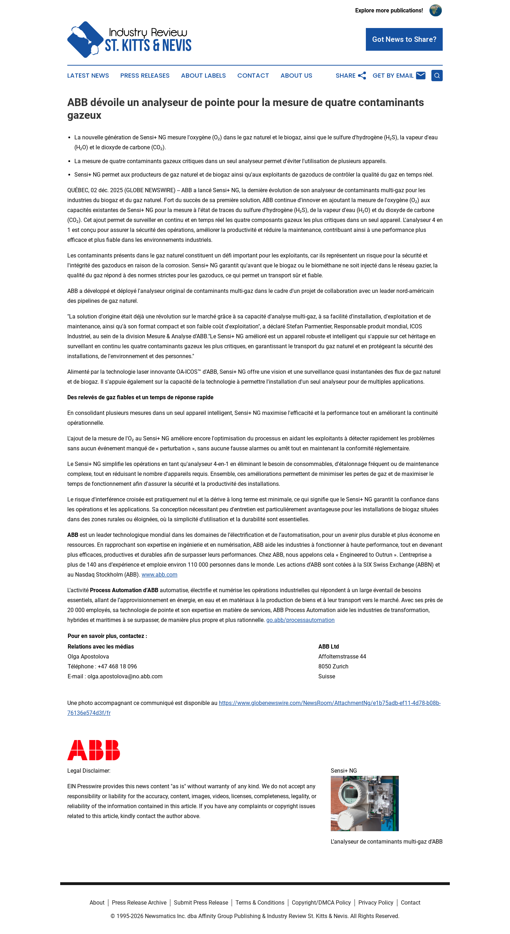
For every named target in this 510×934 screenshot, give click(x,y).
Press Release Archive (139, 902)
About (97, 902)
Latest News (88, 75)
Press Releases (145, 75)
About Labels (203, 75)
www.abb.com (159, 574)
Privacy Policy (375, 902)
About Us (296, 75)
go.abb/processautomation (300, 620)
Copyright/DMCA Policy (321, 902)
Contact (253, 75)
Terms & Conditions (260, 902)
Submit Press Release (201, 902)
